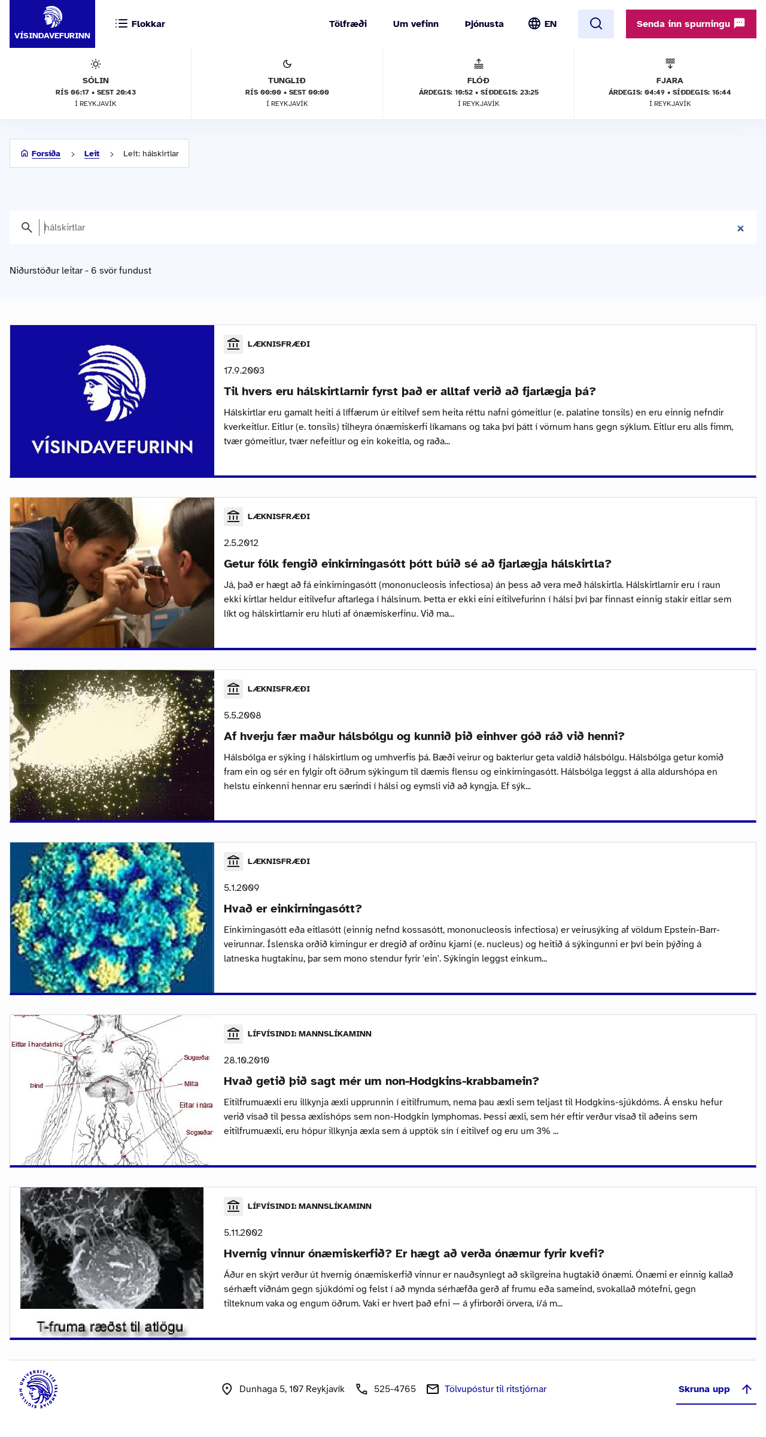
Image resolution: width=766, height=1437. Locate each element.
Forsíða (46, 153)
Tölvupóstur (495, 1389)
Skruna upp (716, 1389)
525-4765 (395, 1389)
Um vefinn (416, 24)
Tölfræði (348, 24)
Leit (91, 153)
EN (551, 24)
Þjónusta (484, 24)
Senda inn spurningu (691, 23)
